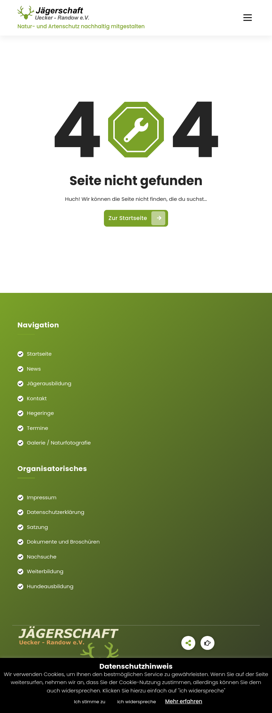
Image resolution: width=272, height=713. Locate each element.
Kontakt (37, 398)
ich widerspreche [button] (136, 701)
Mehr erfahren (183, 701)
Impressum (41, 497)
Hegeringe (40, 413)
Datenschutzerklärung (55, 512)
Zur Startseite (136, 218)
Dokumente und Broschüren (63, 541)
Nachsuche (41, 556)
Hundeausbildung (50, 586)
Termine (37, 428)
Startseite (39, 353)
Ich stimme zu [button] (89, 701)
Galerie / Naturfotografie (59, 442)
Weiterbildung (45, 571)
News (34, 368)
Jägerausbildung (49, 383)
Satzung (37, 527)
